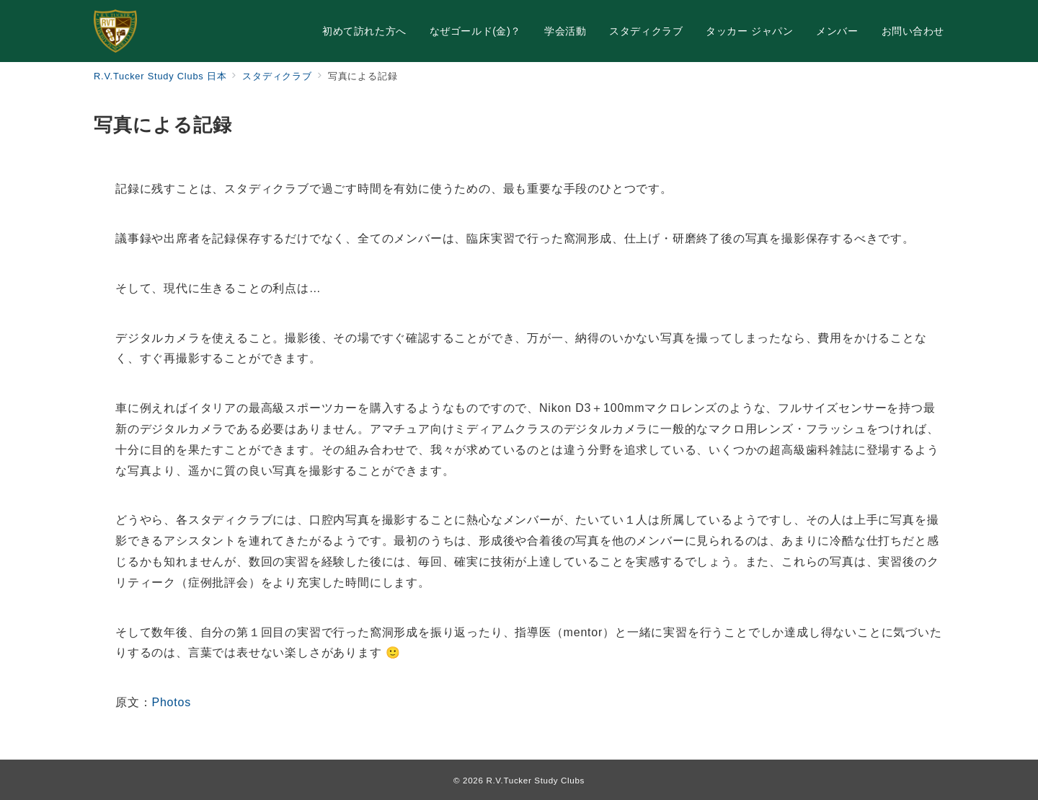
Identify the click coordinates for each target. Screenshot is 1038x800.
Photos (171, 702)
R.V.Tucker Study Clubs (535, 780)
